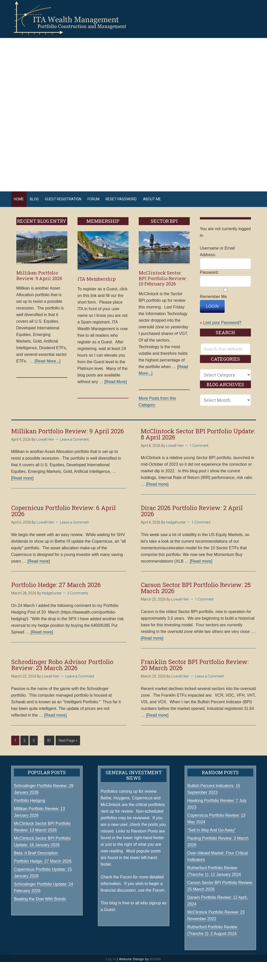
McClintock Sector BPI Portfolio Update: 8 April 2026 (198, 431)
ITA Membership (97, 277)
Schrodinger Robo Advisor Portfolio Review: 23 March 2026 (62, 662)
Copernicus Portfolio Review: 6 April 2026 (63, 508)
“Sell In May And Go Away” (211, 828)
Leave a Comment (74, 437)
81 (49, 738)
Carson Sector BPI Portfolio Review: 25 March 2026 (196, 585)
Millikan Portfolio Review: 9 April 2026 (39, 273)
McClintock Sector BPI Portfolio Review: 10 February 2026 (163, 275)
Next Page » (68, 738)
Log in (111, 957)
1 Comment (198, 443)
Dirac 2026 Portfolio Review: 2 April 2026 (192, 508)
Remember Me (213, 294)
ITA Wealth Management (75, 18)
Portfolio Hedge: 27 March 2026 (56, 582)
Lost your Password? (222, 320)
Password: (209, 270)
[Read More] (115, 379)
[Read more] (22, 476)
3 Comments (77, 591)
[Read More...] (47, 359)
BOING (155, 957)
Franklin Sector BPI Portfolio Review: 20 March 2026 (195, 662)
